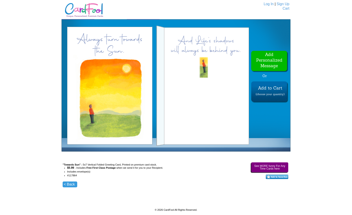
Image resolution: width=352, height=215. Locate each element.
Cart (286, 8)
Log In (269, 4)
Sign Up (283, 4)
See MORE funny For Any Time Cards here (269, 167)
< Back (69, 184)
